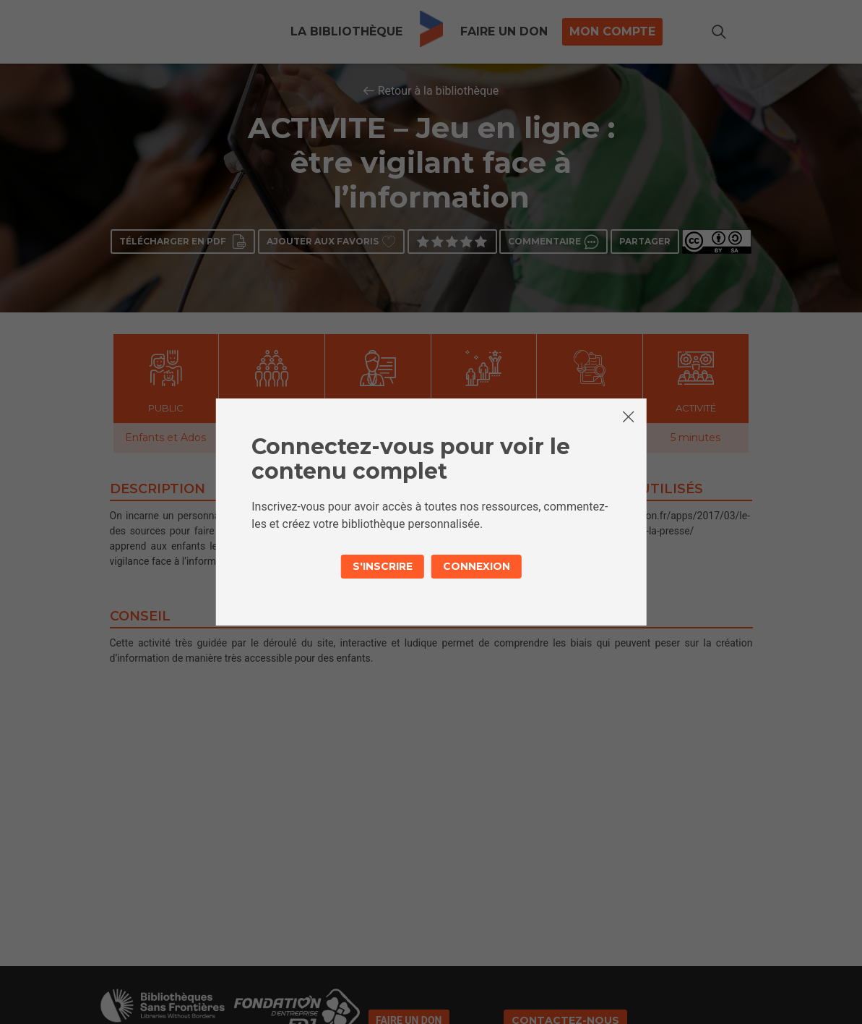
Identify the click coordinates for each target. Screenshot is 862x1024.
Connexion (476, 566)
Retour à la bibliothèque (438, 91)
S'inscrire (383, 566)
